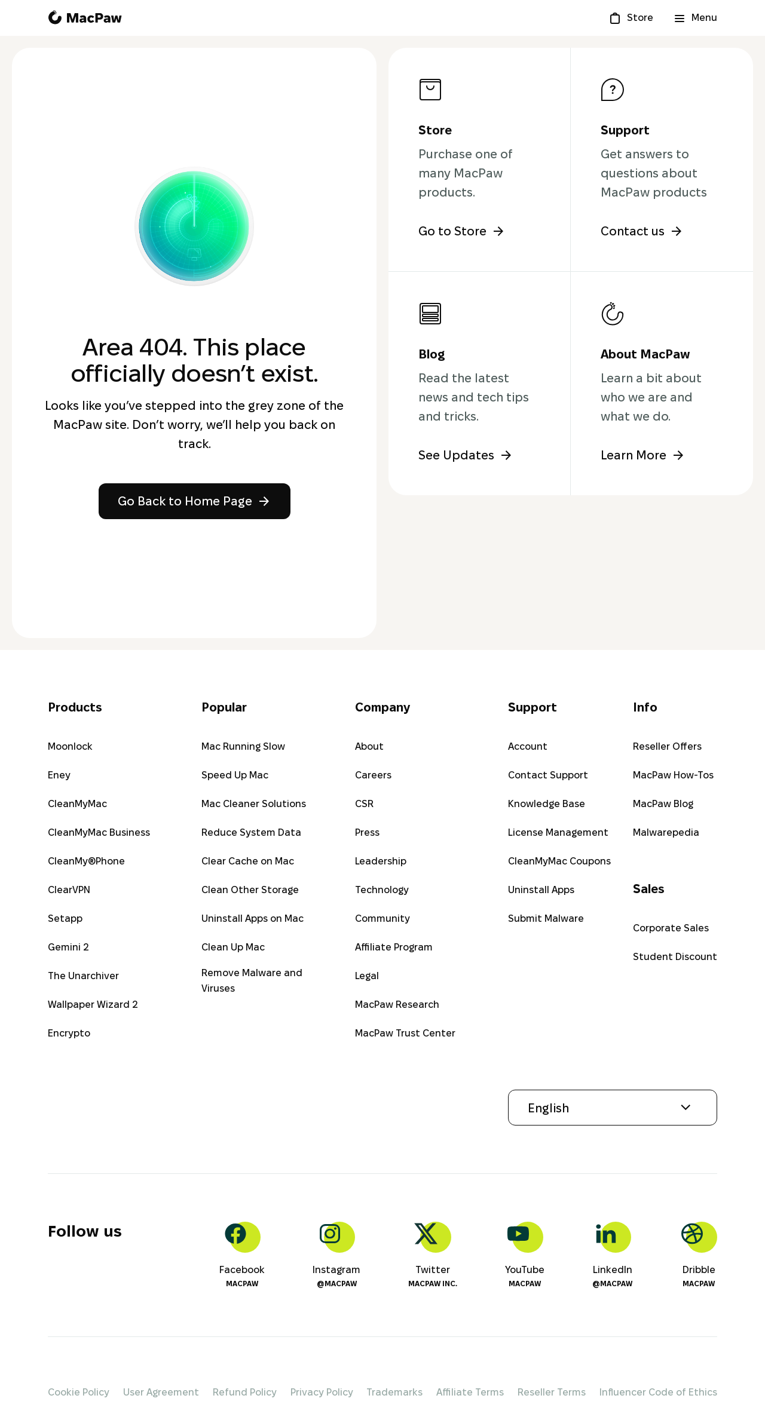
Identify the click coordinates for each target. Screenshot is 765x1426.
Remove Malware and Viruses (251, 980)
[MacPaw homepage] (85, 18)
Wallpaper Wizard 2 (93, 1004)
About (369, 746)
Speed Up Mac (234, 775)
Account (527, 746)
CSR (364, 804)
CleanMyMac (77, 804)
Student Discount (675, 957)
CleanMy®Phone (86, 861)
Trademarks (394, 1392)
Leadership (380, 861)
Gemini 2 (68, 947)
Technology (382, 890)
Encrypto (69, 1033)
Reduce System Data (251, 832)
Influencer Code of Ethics (658, 1392)
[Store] (630, 18)
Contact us (642, 231)
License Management (558, 832)
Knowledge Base (546, 804)
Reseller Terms (552, 1392)
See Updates (465, 455)
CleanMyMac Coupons (559, 861)
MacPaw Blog (663, 804)
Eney (59, 775)
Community (382, 918)
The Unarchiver (83, 976)
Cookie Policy (78, 1392)
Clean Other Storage (250, 890)
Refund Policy (245, 1392)
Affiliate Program (394, 947)
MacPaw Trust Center (405, 1033)
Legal (367, 976)
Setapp (65, 918)
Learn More (643, 455)
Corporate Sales (671, 928)
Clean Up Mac (233, 947)
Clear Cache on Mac (247, 861)
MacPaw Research (397, 1004)
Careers (373, 775)
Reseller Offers (667, 746)
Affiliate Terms (470, 1392)
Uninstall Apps (541, 890)
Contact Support (548, 775)
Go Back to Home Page (194, 501)
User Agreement (161, 1392)
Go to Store (462, 231)
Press (367, 832)
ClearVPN (69, 890)
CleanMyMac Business (99, 832)
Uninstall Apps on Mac (252, 918)
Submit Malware (546, 918)
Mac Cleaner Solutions (253, 804)
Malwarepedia (666, 832)
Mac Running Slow (243, 746)
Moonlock (70, 746)
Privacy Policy (321, 1392)
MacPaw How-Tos (673, 775)
